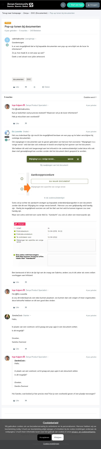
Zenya (26, 13)
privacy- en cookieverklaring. (84, 432)
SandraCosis (17, 315)
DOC (29, 79)
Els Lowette (17, 131)
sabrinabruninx (18, 39)
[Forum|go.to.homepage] (20, 5)
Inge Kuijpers (17, 105)
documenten (18, 79)
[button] (2, 5)
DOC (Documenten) (39, 13)
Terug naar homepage (11, 13)
